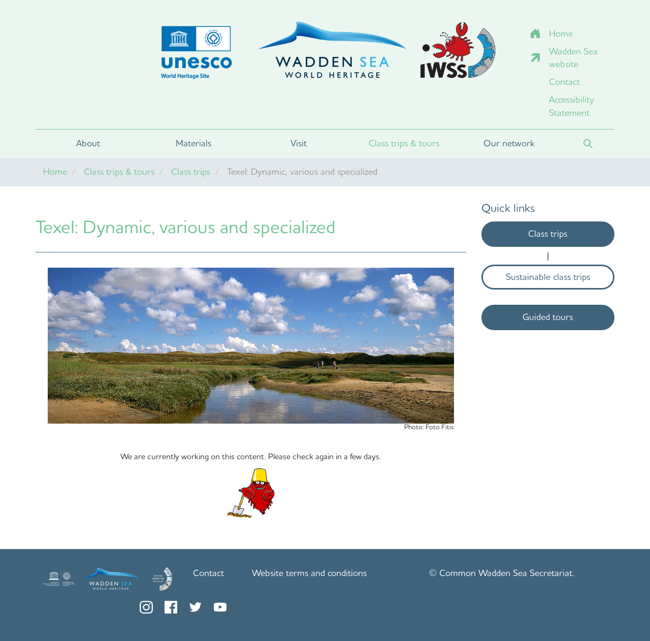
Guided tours (548, 317)
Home (561, 33)
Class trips (190, 171)
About (88, 143)
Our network (509, 143)
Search (588, 144)
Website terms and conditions (309, 573)
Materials (193, 143)
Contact (564, 81)
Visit (298, 143)
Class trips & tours (404, 143)
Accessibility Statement (571, 106)
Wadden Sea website (573, 58)
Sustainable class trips (548, 276)
